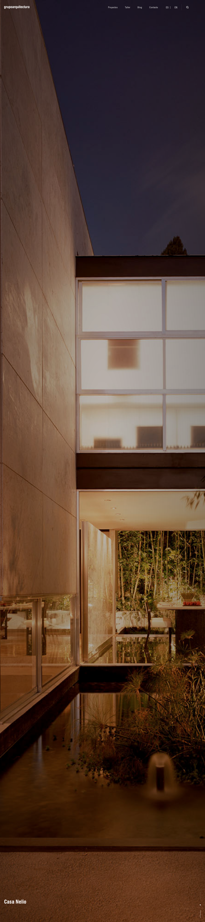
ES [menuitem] (167, 7)
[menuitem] (167, 7)
